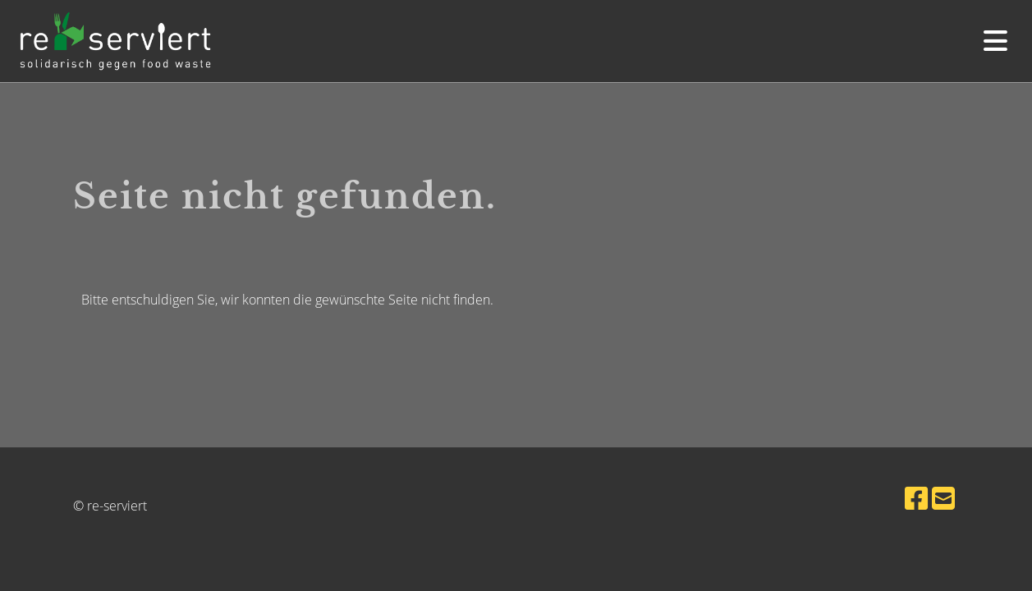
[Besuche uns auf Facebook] (916, 497)
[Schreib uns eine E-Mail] (943, 497)
